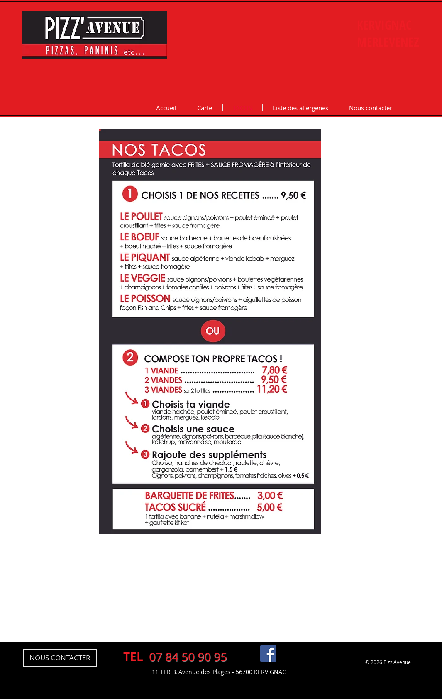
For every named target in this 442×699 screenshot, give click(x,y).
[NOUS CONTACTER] (60, 658)
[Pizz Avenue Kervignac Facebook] (268, 653)
